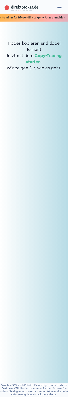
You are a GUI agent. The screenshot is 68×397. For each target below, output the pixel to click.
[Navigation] (60, 7)
